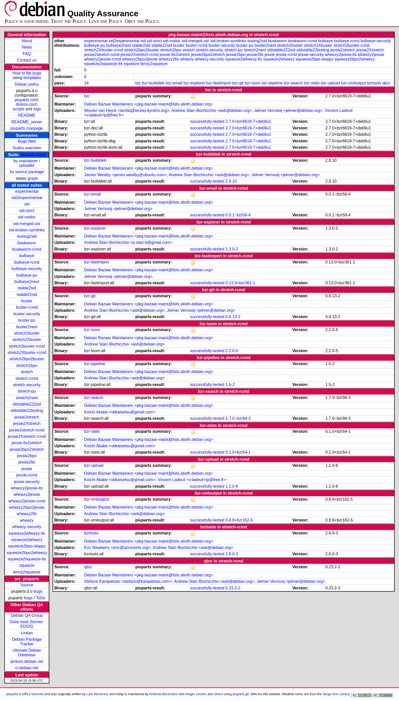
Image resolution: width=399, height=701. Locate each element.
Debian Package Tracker (27, 641)
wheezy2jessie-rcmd (26, 501)
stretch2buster (27, 333)
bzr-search (293, 83)
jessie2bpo (27, 456)
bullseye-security (27, 268)
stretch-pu (27, 391)
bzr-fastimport (218, 83)
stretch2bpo (27, 365)
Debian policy (26, 84)
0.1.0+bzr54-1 (238, 452)
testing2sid (27, 236)
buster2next (27, 327)
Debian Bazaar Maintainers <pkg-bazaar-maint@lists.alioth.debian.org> (148, 104)
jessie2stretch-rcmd (26, 430)
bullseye (26, 255)
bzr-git (237, 83)
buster (26, 301)
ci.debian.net (26, 668)
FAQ (27, 54)
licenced (38, 694)
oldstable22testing (26, 410)
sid (26, 204)
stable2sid (27, 288)
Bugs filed (27, 141)
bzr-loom (252, 83)
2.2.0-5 (231, 351)
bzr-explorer (194, 83)
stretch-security (26, 385)
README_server (26, 122)
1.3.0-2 (231, 249)
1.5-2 (230, 384)
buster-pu (27, 320)
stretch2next (27, 398)
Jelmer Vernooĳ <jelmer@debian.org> (288, 110)
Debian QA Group (27, 615)
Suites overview (26, 148)
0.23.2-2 (232, 588)
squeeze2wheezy (27, 540)
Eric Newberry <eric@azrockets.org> (117, 547)
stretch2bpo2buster (26, 359)
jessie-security (27, 482)
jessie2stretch (26, 417)
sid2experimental (26, 198)
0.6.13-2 (232, 317)
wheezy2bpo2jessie (27, 507)
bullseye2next (26, 281)
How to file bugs (26, 73)
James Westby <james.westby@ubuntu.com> (125, 175)
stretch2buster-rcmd (27, 346)
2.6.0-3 (231, 554)
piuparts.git (241, 694)
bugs (38, 591)
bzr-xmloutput (353, 83)
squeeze (27, 565)
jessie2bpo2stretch (27, 449)
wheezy (27, 520)
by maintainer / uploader (26, 163)
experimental (27, 191)
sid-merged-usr (27, 223)
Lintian (27, 633)
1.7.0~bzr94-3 (238, 418)
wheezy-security (26, 527)
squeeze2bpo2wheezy (27, 552)
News (27, 47)
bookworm (27, 243)
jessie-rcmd (27, 475)
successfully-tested (207, 121)
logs (37, 109)
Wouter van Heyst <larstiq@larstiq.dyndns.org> (126, 110)
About (27, 41)
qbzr (386, 83)
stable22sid (27, 294)
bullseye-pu (27, 275)
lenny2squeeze (27, 572)
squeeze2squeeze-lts (27, 559)
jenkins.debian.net (26, 661)
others (218, 694)
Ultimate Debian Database (26, 652)
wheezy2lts (27, 514)
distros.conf (26, 104)
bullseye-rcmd (27, 262)
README (26, 115)
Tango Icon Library (336, 694)
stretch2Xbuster (26, 339)
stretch (27, 372)
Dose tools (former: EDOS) (26, 624)
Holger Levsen (196, 694)
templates (32, 78)
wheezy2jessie (26, 494)
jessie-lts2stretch (27, 443)
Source (26, 585)
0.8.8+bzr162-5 (239, 520)
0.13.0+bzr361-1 (240, 283)
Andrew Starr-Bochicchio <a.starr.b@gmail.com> (128, 242)
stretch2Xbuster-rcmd (26, 352)
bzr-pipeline (272, 83)
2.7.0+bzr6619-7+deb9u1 (248, 121)
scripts (18, 109)
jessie (27, 469)
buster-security (26, 314)
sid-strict (27, 210)
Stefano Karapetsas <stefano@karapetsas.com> (128, 581)
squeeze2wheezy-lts (26, 533)
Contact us (26, 60)
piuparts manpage (26, 128)
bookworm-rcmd (26, 249)
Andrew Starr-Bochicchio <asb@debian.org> (211, 110)
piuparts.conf (26, 100)
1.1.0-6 (231, 486)
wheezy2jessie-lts (27, 488)
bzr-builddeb (153, 83)
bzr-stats (312, 83)
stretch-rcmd (33, 155)
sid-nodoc (27, 217)
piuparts (12, 694)
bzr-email (174, 83)
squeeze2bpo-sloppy (27, 546)
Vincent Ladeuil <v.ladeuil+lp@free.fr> (192, 480)
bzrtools (374, 83)
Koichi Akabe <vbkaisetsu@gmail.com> (119, 412)
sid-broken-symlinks (27, 230)
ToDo (40, 598)
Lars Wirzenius (98, 694)
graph (33, 178)
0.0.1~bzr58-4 (238, 215)
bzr (138, 83)
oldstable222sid (27, 404)
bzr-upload (330, 83)
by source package (27, 172)
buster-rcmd (27, 307)
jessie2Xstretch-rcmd (27, 436)
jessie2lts (27, 462)
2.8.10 (231, 181)
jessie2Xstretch (27, 423)
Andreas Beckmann (163, 694)
